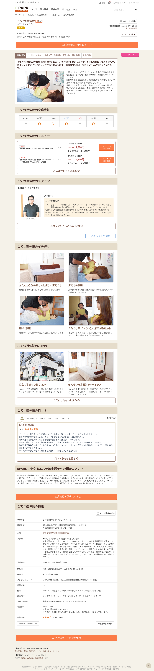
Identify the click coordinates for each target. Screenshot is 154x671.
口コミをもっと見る (66, 458)
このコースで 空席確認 (106, 147)
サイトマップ (99, 669)
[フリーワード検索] (123, 10)
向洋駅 (23, 658)
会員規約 (48, 667)
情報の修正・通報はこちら (28, 623)
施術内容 (55, 9)
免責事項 (115, 669)
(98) (87, 55)
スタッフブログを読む (100, 236)
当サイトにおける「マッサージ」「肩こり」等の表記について (57, 669)
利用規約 (56, 667)
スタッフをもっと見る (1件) (66, 226)
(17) (57, 55)
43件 (127, 34)
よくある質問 (65, 667)
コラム (84, 667)
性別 (104, 3)
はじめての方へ (38, 667)
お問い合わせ (76, 667)
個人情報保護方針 (86, 669)
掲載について (27, 667)
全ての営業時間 (131, 28)
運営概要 (108, 669)
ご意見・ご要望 (69, 9)
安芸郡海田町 (42, 15)
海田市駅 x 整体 (21, 651)
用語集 (115, 667)
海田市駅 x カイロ (35, 651)
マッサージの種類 (125, 667)
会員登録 (116, 3)
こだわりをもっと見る (66, 400)
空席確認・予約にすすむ (77, 44)
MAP (39, 21)
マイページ (135, 3)
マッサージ (19, 15)
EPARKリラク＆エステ (21, 9)
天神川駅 (30, 658)
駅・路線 (44, 9)
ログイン (125, 3)
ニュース (91, 667)
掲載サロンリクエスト (103, 667)
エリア (34, 9)
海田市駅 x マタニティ (51, 651)
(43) (76, 55)
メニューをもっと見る (66, 170)
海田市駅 (56, 15)
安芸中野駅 (39, 658)
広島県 (31, 15)
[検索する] (136, 10)
